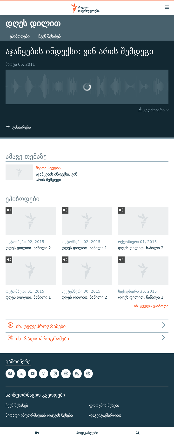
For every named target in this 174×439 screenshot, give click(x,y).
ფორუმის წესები (104, 405)
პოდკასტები (87, 432)
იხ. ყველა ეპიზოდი (151, 306)
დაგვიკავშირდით (105, 415)
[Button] (18, 128)
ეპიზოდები (20, 36)
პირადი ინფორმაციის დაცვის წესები (39, 415)
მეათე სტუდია (48, 168)
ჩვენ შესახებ (49, 36)
